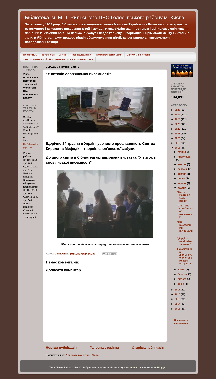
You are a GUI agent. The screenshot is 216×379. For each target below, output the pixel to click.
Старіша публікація (148, 347)
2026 (178, 109)
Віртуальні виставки (138, 54)
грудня (182, 151)
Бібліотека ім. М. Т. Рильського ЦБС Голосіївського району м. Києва (104, 17)
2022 (178, 128)
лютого (182, 279)
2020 (178, 138)
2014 (178, 303)
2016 (178, 294)
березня (183, 274)
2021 (178, 133)
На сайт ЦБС (30, 54)
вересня (183, 169)
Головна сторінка (104, 347)
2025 (178, 114)
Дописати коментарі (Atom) (82, 355)
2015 (178, 299)
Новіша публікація (61, 347)
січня (181, 283)
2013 (178, 308)
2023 (178, 124)
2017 (178, 289)
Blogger (161, 367)
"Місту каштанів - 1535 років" (184, 196)
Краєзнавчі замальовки (109, 54)
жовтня (182, 164)
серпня (182, 173)
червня (182, 183)
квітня (182, 269)
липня (182, 178)
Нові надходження (81, 54)
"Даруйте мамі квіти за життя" (184, 241)
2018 (178, 147)
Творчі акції (48, 54)
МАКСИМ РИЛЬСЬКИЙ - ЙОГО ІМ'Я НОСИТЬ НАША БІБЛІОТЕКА (57, 59)
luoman (134, 367)
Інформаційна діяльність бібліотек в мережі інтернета (184, 256)
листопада (184, 156)
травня (182, 187)
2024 (178, 119)
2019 (178, 143)
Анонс (62, 54)
